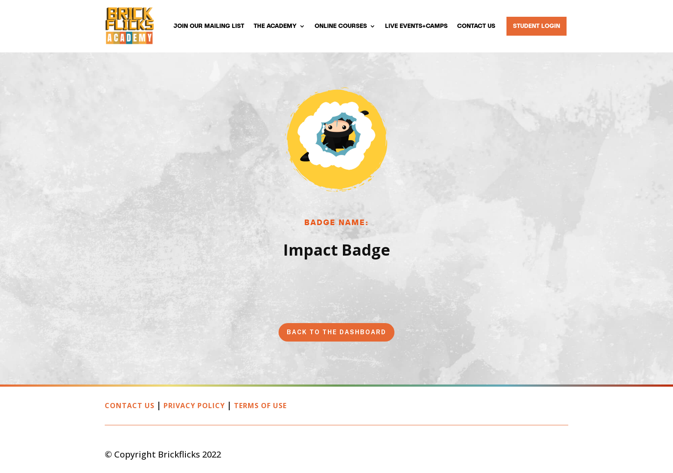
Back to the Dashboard (336, 332)
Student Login (536, 26)
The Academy (275, 26)
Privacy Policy (194, 405)
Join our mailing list (208, 26)
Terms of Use (260, 405)
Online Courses (341, 26)
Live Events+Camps (416, 26)
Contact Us (476, 26)
